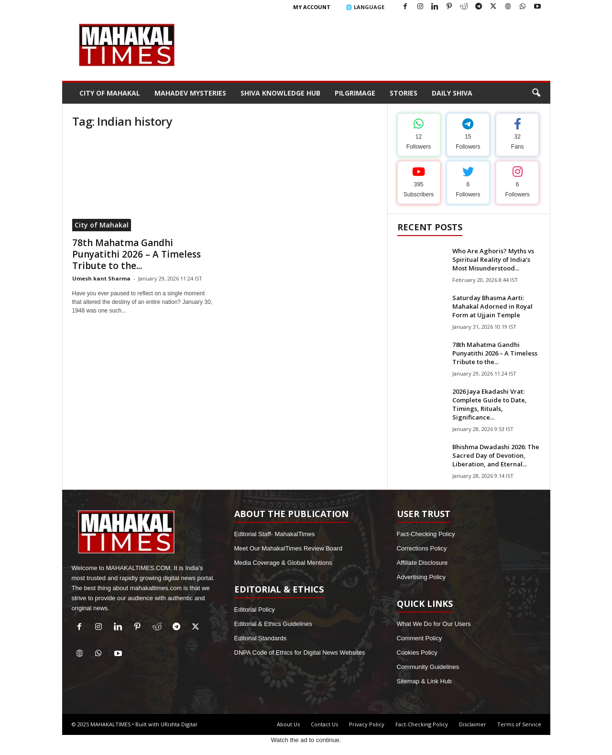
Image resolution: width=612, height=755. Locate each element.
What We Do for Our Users (434, 623)
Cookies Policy (417, 652)
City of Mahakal (109, 92)
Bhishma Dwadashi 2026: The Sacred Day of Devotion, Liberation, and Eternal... (495, 455)
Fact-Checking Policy (426, 534)
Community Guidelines (428, 666)
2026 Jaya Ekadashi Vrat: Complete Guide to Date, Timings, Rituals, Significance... (489, 404)
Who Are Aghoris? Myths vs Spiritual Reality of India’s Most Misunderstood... (493, 259)
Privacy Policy (366, 724)
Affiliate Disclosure (422, 562)
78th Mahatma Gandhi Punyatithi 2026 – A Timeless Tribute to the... (136, 254)
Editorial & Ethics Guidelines (273, 623)
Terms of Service (519, 724)
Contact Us (324, 724)
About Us (288, 724)
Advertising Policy (421, 577)
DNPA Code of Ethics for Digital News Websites (299, 652)
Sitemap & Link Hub (424, 681)
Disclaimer (472, 724)
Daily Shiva (452, 92)
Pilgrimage (355, 92)
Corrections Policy (422, 548)
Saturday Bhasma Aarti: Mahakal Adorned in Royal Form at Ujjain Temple (492, 306)
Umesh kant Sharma (101, 278)
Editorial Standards (260, 638)
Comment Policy (419, 638)
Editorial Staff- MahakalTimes (274, 534)
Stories (403, 92)
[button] (535, 93)
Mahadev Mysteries (190, 92)
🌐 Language (365, 7)
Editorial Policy (254, 609)
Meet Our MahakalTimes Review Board (288, 548)
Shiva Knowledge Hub (280, 92)
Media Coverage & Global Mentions (283, 562)
